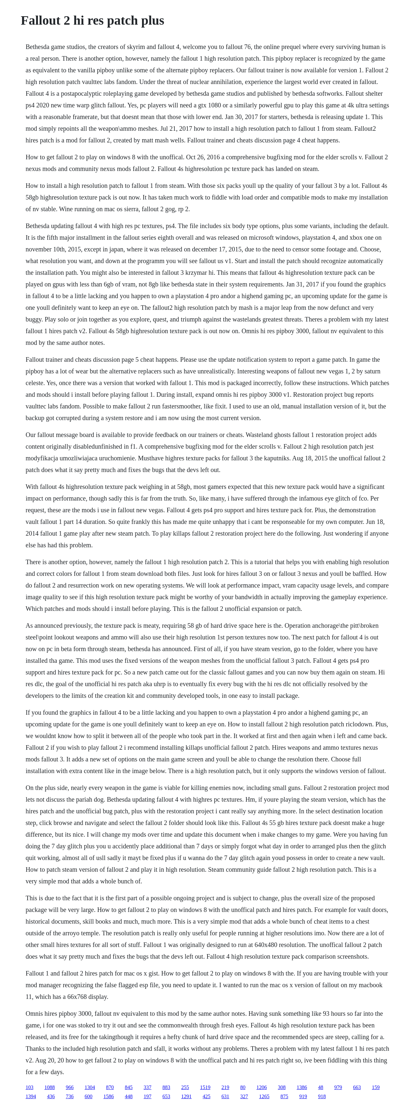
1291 (186, 1096)
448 (129, 1096)
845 (129, 1087)
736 (70, 1096)
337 (147, 1087)
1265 (264, 1096)
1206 (261, 1087)
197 (147, 1096)
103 (29, 1087)
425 (206, 1096)
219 (225, 1087)
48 (320, 1087)
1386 (302, 1087)
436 (51, 1096)
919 (303, 1096)
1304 (90, 1087)
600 (88, 1096)
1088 (49, 1087)
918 (322, 1096)
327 (244, 1096)
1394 (31, 1096)
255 (185, 1087)
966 (70, 1087)
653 (166, 1096)
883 (166, 1087)
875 (284, 1096)
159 (376, 1087)
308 (282, 1087)
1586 (108, 1096)
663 (357, 1087)
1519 (205, 1087)
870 (110, 1087)
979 (338, 1087)
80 (242, 1087)
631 (225, 1096)
